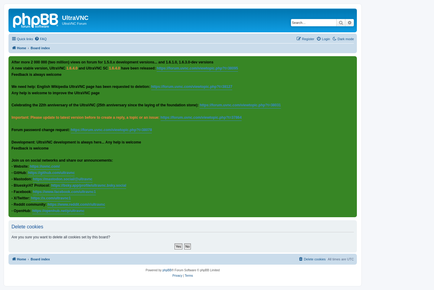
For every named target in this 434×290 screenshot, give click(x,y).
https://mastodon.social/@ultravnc (62, 179)
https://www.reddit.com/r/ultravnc (76, 204)
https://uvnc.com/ (45, 166)
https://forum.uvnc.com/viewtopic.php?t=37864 (201, 117)
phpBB (166, 270)
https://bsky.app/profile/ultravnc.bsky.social (88, 185)
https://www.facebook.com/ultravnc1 (64, 192)
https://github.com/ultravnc (51, 173)
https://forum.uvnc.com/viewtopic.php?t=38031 (240, 105)
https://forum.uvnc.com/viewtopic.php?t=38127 (191, 87)
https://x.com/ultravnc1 (50, 198)
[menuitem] (40, 39)
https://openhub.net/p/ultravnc (58, 211)
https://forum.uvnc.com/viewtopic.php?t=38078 (111, 130)
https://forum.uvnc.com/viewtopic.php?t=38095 (197, 68)
